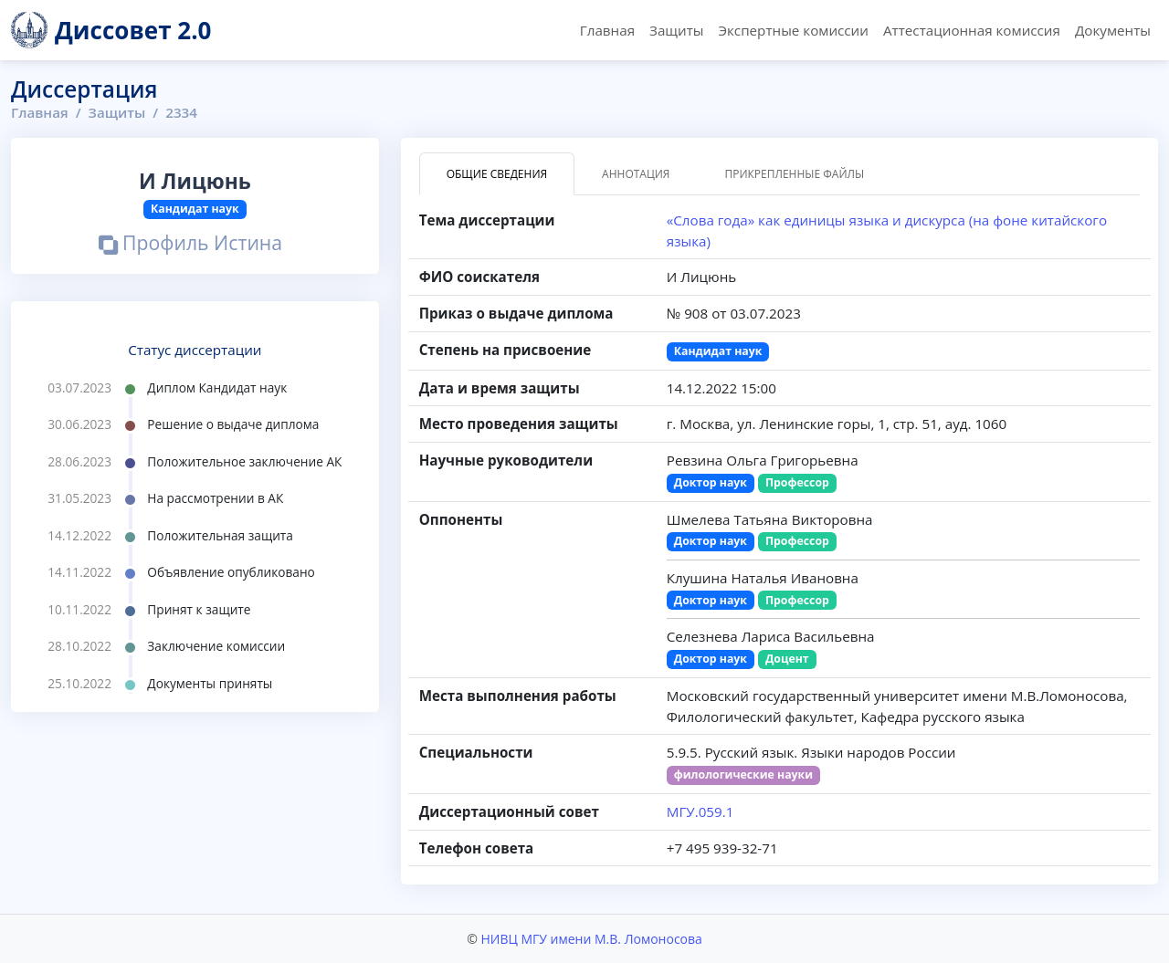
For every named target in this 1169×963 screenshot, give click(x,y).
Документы (1113, 30)
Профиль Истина (190, 245)
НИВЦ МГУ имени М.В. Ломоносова (590, 938)
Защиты (676, 30)
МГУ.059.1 (700, 811)
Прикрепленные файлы (794, 174)
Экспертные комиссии (793, 30)
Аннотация (635, 174)
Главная (607, 30)
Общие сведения (497, 174)
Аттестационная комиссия (971, 30)
